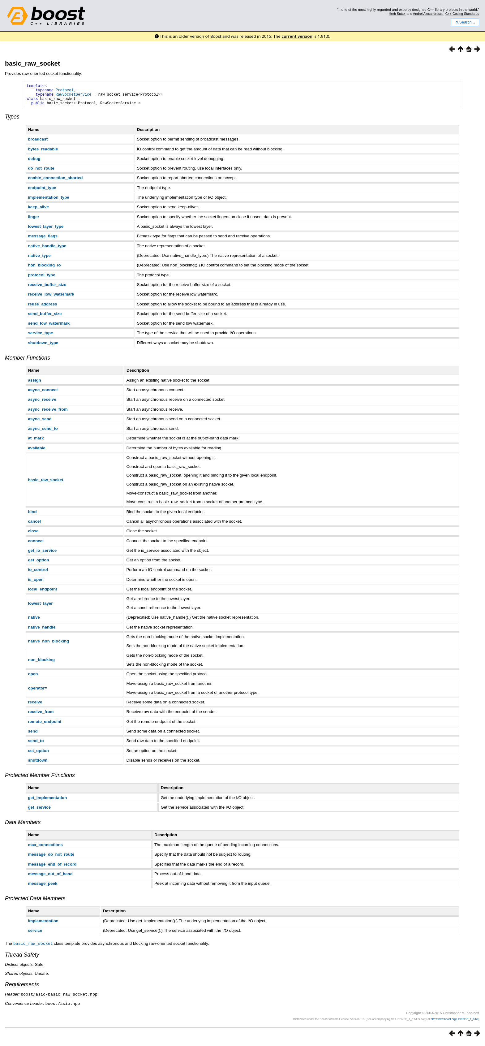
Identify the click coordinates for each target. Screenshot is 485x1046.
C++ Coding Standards (462, 13)
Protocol (65, 91)
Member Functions (27, 362)
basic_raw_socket (32, 63)
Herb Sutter (397, 13)
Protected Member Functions (40, 780)
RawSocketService (73, 97)
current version (296, 36)
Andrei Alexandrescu (428, 13)
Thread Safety (22, 959)
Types (12, 121)
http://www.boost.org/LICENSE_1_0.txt (454, 1022)
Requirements (22, 989)
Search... (465, 22)
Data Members (23, 827)
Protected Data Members (35, 903)
